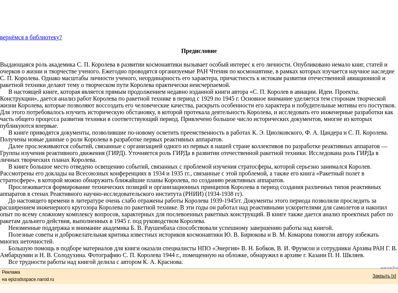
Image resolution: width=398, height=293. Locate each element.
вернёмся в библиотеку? (31, 37)
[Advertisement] (199, 17)
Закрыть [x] (384, 276)
